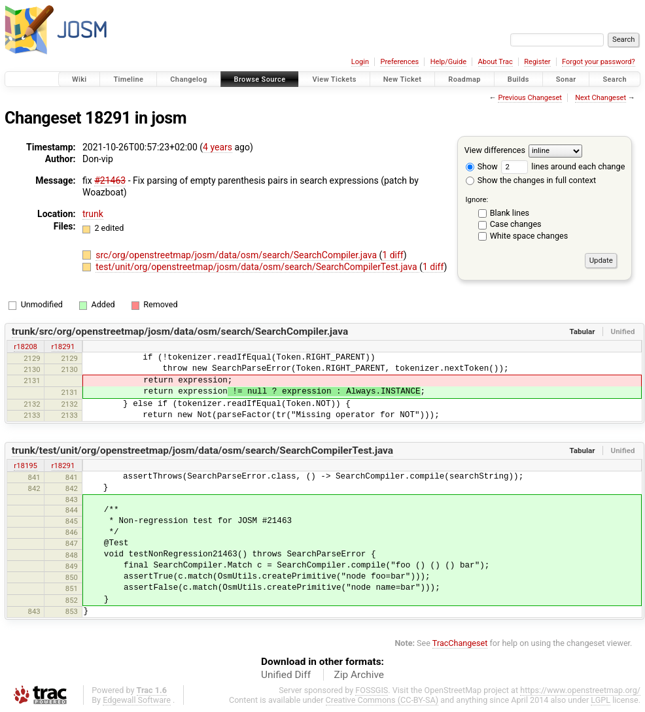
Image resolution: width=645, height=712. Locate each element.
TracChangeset (460, 643)
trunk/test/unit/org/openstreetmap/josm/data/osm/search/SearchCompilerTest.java (202, 450)
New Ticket (402, 79)
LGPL (600, 700)
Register (537, 62)
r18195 (25, 465)
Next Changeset (600, 97)
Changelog (188, 79)
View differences (494, 150)
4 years (217, 147)
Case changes (516, 224)
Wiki (79, 79)
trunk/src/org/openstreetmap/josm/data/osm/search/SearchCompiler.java (180, 331)
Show (482, 166)
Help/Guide (448, 62)
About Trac (495, 62)
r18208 (25, 346)
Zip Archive (359, 675)
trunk (92, 214)
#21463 (110, 180)
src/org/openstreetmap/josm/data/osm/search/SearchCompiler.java (237, 255)
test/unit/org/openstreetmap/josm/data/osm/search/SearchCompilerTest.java (257, 267)
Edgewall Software (137, 700)
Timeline (128, 79)
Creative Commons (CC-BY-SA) (382, 700)
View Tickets (334, 79)
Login (360, 62)
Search (614, 79)
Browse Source (260, 79)
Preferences (399, 62)
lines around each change (563, 166)
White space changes (529, 236)
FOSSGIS (371, 690)
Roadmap (464, 79)
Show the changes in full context (531, 180)
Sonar (566, 79)
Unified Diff (286, 675)
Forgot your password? (598, 62)
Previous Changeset (529, 97)
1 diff (393, 255)
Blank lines (509, 213)
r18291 (63, 346)
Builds (518, 79)
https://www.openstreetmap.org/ (580, 690)
